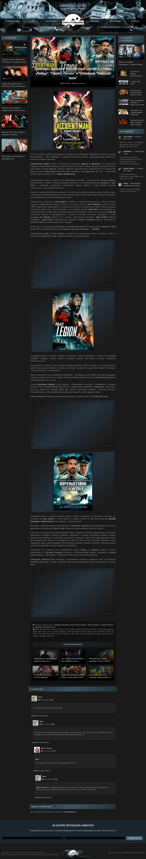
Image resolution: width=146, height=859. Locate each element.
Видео (32, 21)
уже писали (48, 519)
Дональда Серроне (46, 384)
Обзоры (94, 21)
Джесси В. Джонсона (91, 164)
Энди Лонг (93, 209)
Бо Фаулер (45, 217)
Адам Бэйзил (81, 629)
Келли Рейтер (99, 631)
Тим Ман (95, 229)
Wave (37, 759)
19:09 (52, 724)
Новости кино (13, 21)
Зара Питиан (101, 217)
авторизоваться (70, 812)
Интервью (115, 21)
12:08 (55, 779)
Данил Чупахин (79, 83)
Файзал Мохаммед (94, 634)
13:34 (51, 700)
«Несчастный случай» (40, 164)
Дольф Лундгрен (59, 631)
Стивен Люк (74, 634)
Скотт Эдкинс (60, 202)
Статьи (135, 21)
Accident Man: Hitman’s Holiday (51, 629)
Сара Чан (111, 212)
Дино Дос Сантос (45, 631)
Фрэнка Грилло (47, 521)
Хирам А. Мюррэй (39, 636)
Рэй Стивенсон (94, 204)
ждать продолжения (66, 174)
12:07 (54, 751)
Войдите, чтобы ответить (39, 715)
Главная (37, 625)
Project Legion (70, 629)
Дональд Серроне (74, 631)
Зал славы (51, 21)
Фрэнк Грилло (108, 634)
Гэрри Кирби (102, 629)
